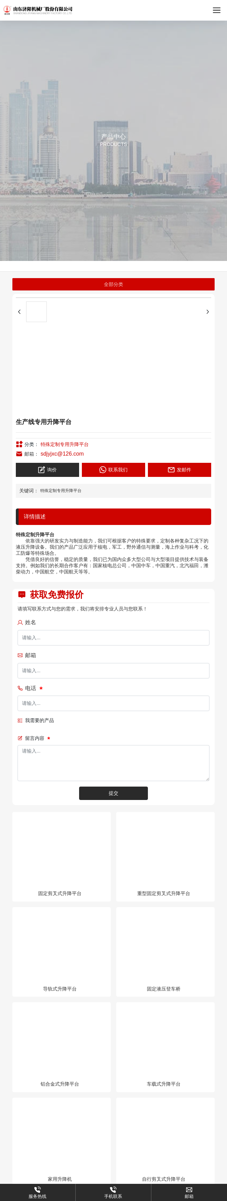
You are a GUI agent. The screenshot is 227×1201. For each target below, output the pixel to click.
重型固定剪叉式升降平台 (163, 893)
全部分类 (113, 284)
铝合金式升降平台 (60, 1084)
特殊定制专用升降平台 (65, 444)
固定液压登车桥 (164, 989)
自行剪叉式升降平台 (163, 1179)
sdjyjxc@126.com (62, 454)
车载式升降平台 (164, 1084)
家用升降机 (60, 1179)
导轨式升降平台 (60, 989)
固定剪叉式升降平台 (60, 893)
